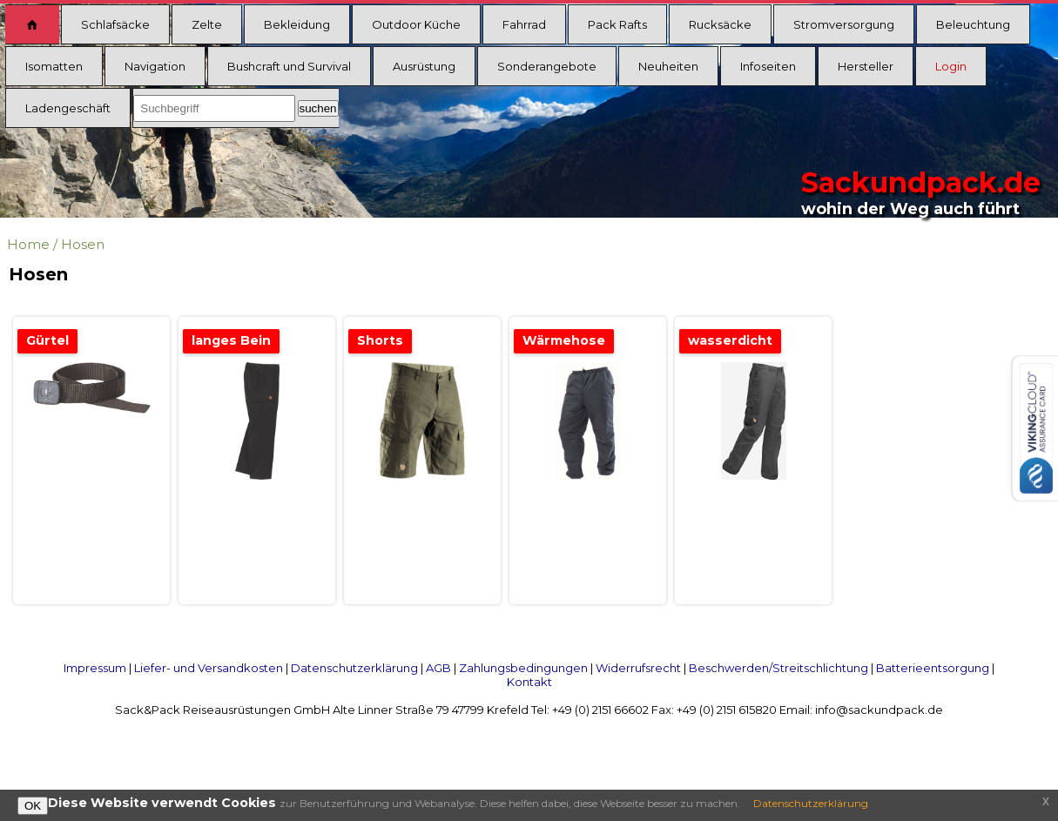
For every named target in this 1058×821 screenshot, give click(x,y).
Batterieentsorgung (932, 668)
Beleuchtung (973, 24)
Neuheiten (668, 66)
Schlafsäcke (115, 24)
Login (951, 66)
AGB (438, 668)
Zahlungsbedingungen (523, 668)
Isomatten (54, 66)
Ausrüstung (424, 66)
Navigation (155, 66)
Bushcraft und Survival (289, 66)
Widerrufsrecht (638, 668)
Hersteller (865, 66)
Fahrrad (524, 24)
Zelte (207, 24)
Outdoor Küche (416, 24)
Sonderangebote (546, 66)
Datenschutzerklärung (354, 668)
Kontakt (529, 682)
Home (28, 244)
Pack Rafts (617, 24)
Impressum (95, 668)
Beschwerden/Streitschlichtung (778, 668)
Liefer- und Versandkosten (208, 668)
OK (32, 805)
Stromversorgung (843, 24)
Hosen (82, 244)
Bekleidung (297, 24)
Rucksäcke (720, 24)
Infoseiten (768, 66)
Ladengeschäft (68, 108)
